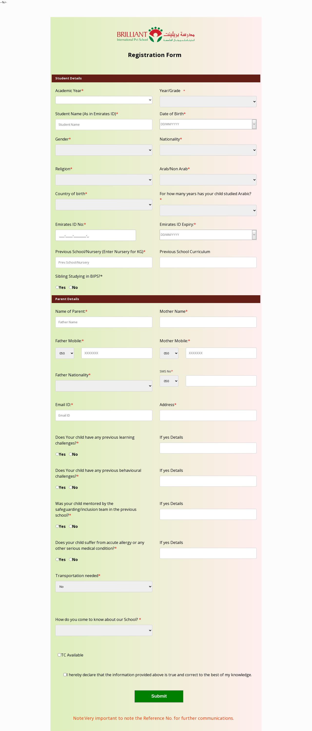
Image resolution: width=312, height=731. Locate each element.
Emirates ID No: (70, 224)
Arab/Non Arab (175, 168)
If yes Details (171, 437)
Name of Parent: (71, 311)
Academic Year (69, 90)
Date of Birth (173, 113)
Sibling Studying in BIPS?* (79, 276)
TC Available (72, 655)
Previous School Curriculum (185, 251)
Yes (62, 287)
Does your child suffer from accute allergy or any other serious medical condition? (99, 545)
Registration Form (154, 55)
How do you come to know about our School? (98, 619)
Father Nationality (73, 375)
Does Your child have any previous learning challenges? (95, 440)
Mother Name (174, 311)
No (75, 287)
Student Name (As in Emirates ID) (86, 113)
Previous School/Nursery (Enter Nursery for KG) (100, 251)
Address (168, 404)
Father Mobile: (69, 340)
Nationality (171, 139)
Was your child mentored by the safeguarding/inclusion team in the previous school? (95, 509)
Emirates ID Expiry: (178, 224)
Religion (63, 168)
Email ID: (64, 404)
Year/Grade (170, 90)
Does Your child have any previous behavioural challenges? (98, 473)
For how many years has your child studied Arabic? (205, 196)
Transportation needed (77, 575)
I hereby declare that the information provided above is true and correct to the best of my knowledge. (159, 674)
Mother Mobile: (175, 340)
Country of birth (71, 193)
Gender (63, 139)
